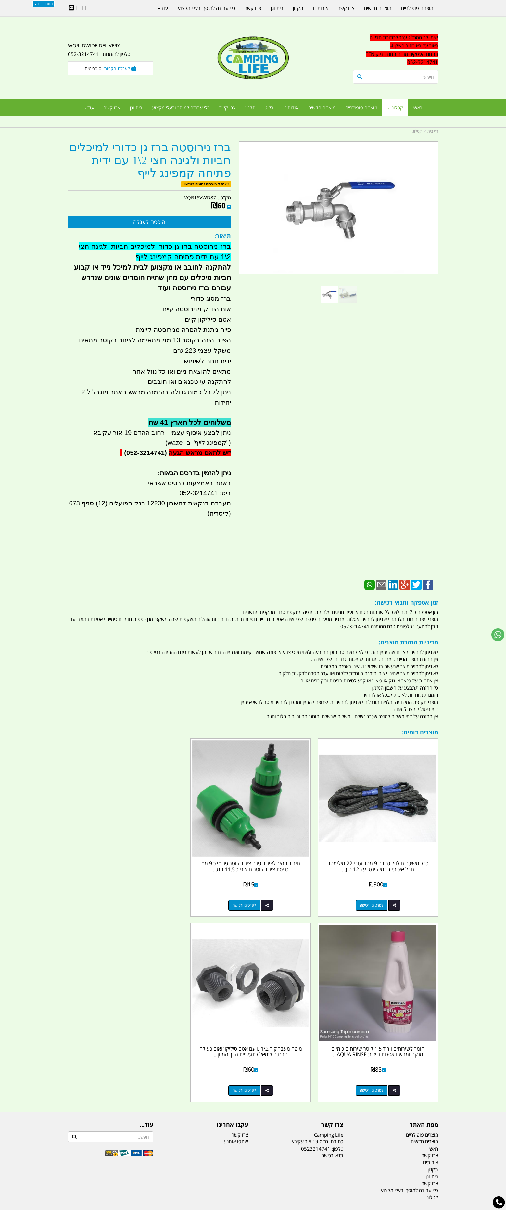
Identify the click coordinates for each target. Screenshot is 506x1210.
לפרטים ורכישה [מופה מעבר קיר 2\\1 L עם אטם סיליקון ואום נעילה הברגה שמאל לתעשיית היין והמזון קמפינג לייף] (104, 870)
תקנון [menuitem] (250, 107)
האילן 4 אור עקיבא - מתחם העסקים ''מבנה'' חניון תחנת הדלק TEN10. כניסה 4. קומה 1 (385, 1033)
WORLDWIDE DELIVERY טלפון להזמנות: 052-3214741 (99, 49)
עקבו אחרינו (232, 904)
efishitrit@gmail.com (415, 1017)
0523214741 (315, 928)
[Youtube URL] (77, 8)
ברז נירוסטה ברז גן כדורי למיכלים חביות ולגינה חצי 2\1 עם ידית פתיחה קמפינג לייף (150, 160)
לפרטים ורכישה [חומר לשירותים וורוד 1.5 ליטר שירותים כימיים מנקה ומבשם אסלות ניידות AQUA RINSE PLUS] (199, 870)
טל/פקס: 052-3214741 (413, 994)
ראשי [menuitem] (417, 107)
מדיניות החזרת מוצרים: (408, 642)
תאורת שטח (203, 1172)
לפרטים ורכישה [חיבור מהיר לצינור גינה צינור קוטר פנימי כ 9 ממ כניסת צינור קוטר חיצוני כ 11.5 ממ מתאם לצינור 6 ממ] (294, 870)
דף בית (432, 131)
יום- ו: (381, 1081)
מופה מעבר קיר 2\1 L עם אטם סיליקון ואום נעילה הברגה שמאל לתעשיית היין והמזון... (110, 834)
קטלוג (417, 131)
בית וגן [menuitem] (136, 107)
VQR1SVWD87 (200, 197)
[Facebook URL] (86, 8)
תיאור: (222, 235)
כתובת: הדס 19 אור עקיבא (317, 921)
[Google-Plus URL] (82, 8)
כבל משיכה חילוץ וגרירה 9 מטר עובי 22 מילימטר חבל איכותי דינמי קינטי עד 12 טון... (395, 834)
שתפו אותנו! (236, 921)
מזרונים (151, 1172)
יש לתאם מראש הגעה (198, 452)
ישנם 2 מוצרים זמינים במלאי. (206, 184)
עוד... (146, 904)
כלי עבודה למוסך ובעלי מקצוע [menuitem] (180, 107)
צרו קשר (332, 904)
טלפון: (337, 928)
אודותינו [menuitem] (290, 107)
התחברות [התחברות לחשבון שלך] (43, 3)
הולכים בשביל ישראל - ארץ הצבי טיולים (253, 1041)
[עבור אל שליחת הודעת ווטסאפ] (497, 634)
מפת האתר (424, 904)
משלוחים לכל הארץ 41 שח (189, 422)
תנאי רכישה (332, 935)
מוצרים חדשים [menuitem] (321, 107)
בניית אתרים (229, 1205)
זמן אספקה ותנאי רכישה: (406, 602)
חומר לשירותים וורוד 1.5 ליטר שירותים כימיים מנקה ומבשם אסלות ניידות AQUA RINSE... (205, 834)
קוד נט (243, 1205)
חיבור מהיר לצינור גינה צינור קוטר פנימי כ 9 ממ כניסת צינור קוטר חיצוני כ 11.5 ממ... (300, 834)
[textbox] (379, 1076)
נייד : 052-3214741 (417, 1006)
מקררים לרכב (175, 1172)
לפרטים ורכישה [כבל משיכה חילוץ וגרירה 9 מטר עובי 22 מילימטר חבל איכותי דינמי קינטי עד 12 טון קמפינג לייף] (389, 870)
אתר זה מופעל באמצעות (253, 1205)
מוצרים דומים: (420, 732)
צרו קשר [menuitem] (227, 107)
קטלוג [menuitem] (395, 107)
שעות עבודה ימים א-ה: (396, 1049)
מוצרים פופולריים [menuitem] (361, 107)
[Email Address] (71, 8)
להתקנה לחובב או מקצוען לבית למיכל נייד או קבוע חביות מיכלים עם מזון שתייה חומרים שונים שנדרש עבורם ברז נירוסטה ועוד (152, 277)
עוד (89, 107)
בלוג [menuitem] (269, 107)
